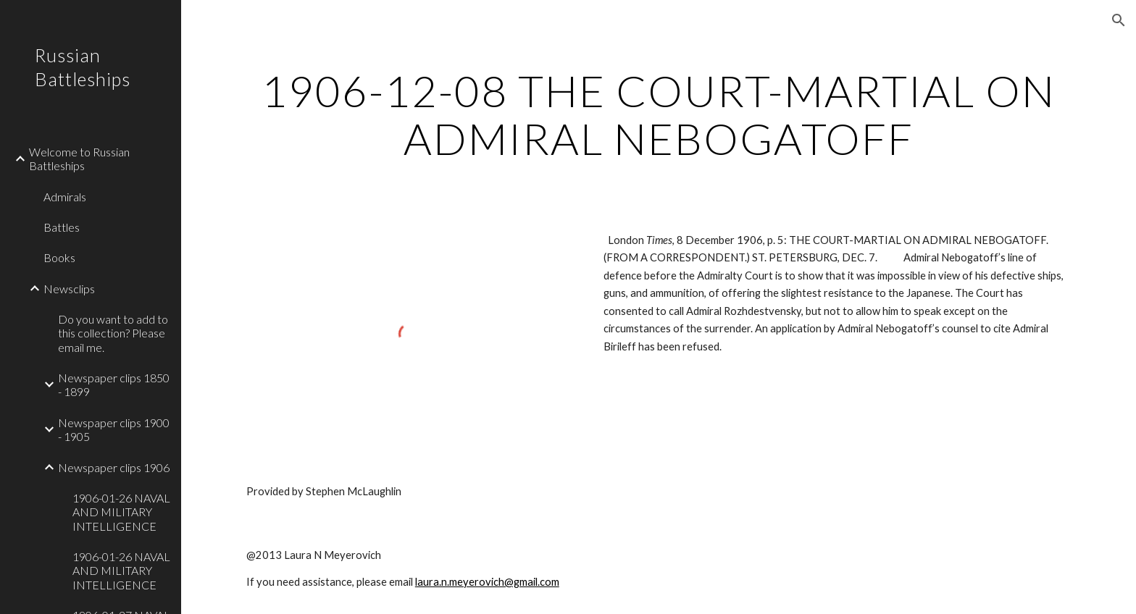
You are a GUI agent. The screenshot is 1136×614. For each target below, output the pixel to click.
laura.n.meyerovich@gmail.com (487, 582)
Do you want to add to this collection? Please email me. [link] (113, 333)
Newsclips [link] (69, 288)
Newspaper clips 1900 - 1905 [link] (114, 429)
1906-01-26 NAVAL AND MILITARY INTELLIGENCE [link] (121, 512)
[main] (659, 114)
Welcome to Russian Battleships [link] (79, 158)
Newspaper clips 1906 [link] (114, 467)
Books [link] (59, 257)
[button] (1118, 20)
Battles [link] (61, 227)
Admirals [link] (64, 196)
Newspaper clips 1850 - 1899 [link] (114, 384)
